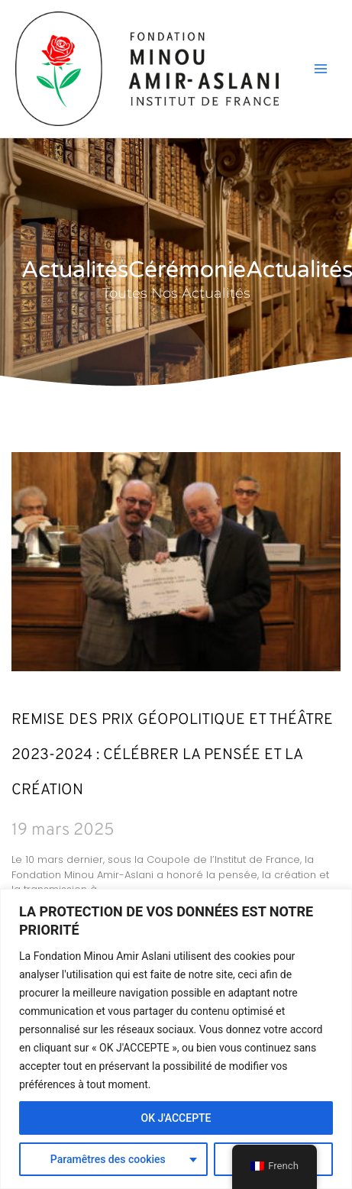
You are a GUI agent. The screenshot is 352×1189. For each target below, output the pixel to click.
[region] (176, 1039)
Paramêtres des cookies (108, 1159)
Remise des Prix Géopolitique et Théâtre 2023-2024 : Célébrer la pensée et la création (172, 755)
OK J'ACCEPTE (175, 1118)
